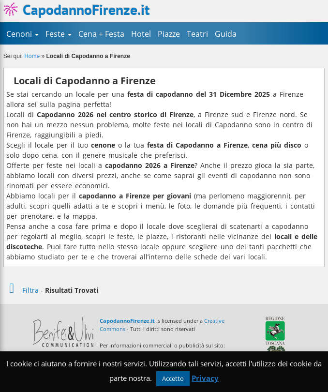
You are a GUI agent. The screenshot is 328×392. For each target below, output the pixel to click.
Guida (226, 34)
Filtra (21, 290)
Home (32, 56)
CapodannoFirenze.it (76, 9)
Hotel (141, 34)
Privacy (205, 378)
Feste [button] (58, 34)
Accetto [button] (173, 378)
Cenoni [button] (22, 34)
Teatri (197, 34)
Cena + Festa (101, 34)
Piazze (169, 34)
